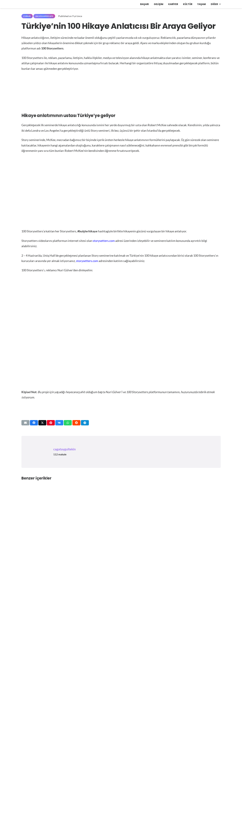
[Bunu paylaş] (34, 422)
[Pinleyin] (51, 422)
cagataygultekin (64, 449)
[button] (219, 4)
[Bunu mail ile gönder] (25, 422)
